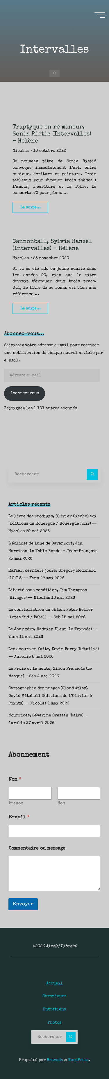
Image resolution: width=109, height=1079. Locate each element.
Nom (61, 803)
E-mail (19, 817)
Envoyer (23, 904)
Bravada (54, 1060)
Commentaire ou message (37, 848)
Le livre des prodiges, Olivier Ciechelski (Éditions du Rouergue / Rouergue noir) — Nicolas (52, 524)
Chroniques (54, 996)
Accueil (54, 983)
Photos (54, 1023)
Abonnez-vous (24, 393)
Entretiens (54, 1009)
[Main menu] (99, 15)
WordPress (78, 1060)
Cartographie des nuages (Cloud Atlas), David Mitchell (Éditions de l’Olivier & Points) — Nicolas (50, 696)
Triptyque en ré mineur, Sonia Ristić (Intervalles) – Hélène (51, 134)
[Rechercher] (92, 474)
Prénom (16, 803)
